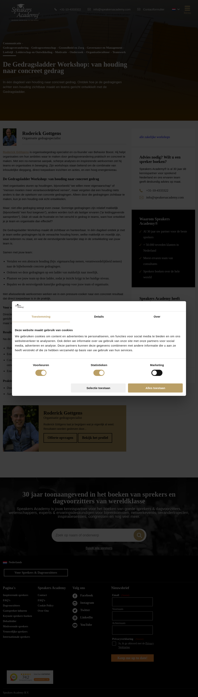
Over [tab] (157, 316)
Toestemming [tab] (41, 316)
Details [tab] (99, 316)
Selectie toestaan (98, 388)
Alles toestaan (155, 388)
